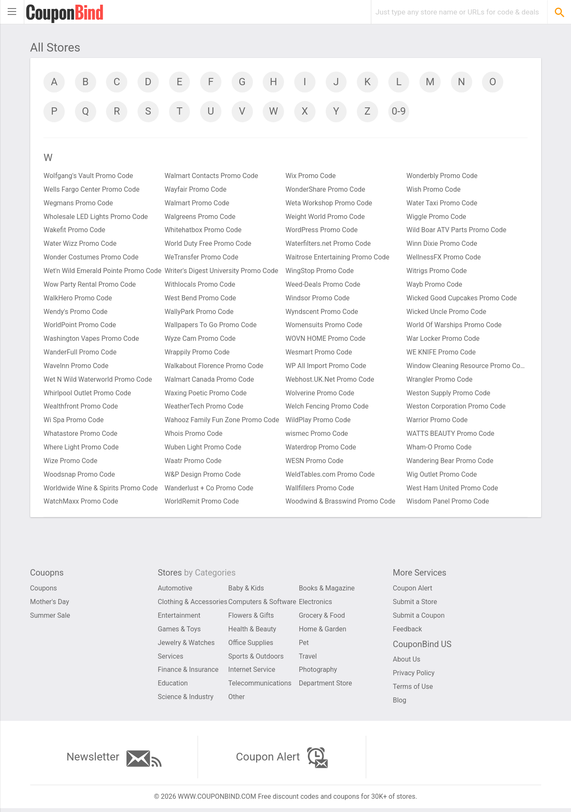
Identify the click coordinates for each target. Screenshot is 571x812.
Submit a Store (415, 605)
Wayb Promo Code (435, 286)
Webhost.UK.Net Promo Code (330, 381)
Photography (318, 673)
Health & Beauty (252, 632)
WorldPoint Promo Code (80, 326)
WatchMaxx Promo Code (81, 504)
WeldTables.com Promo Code (331, 476)
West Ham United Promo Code (453, 490)
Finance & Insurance (188, 673)
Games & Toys (179, 632)
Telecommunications (260, 686)
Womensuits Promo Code (324, 326)
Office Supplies (250, 646)
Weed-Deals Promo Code (323, 286)
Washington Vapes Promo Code (92, 340)
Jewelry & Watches (186, 646)
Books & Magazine (327, 591)
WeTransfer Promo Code (202, 258)
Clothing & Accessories (193, 605)
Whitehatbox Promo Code (203, 231)
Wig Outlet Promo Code (442, 476)
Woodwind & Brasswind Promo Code (341, 504)
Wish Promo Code (434, 190)
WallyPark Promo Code (199, 313)
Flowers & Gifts (251, 618)
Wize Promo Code (71, 463)
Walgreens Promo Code (200, 217)
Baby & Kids (246, 591)
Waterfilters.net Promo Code (328, 245)
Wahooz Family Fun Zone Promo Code (222, 422)
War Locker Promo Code (443, 340)
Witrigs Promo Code (437, 272)
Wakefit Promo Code (75, 231)
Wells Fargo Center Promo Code (92, 190)
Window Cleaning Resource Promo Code (467, 367)
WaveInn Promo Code (76, 367)
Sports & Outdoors (256, 659)
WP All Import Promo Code (326, 367)
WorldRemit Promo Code (202, 504)
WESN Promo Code (315, 463)
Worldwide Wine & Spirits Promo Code (101, 490)
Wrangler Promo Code (440, 381)
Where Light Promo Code (81, 449)
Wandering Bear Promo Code (450, 463)
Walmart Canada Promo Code (210, 381)
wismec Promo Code (317, 436)
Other (236, 700)
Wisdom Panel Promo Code (448, 504)
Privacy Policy (414, 676)
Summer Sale (50, 618)
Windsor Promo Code (318, 299)
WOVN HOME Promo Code (326, 340)
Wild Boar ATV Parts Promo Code (457, 231)
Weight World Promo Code (325, 217)
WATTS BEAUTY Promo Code (451, 436)
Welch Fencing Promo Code (327, 408)
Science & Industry (186, 700)
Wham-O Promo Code (439, 449)
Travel (308, 659)
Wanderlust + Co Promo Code (209, 490)
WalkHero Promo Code (78, 299)
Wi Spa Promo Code (74, 422)
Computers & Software (262, 605)
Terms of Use (413, 690)
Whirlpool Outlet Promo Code (88, 395)
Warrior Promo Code (437, 422)
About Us (407, 663)
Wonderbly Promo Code (442, 177)
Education (173, 686)
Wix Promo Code (311, 177)
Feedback (407, 632)
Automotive (175, 591)
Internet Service (251, 673)
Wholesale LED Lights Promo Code (96, 217)
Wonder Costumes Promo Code (91, 258)
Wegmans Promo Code (79, 204)
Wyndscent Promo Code (322, 313)
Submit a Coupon (419, 618)
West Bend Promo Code (201, 299)
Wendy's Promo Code (76, 313)
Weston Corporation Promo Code (456, 408)
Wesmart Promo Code (319, 354)
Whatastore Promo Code (81, 436)
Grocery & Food (322, 618)
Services (171, 659)
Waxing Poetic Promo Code (206, 395)
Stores (197, 576)
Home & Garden (323, 632)
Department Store (326, 686)
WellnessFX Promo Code (444, 258)
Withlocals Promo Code (200, 286)
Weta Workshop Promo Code (329, 204)
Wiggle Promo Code (437, 217)
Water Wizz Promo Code (80, 245)
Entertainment (179, 618)
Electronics (316, 605)
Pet (304, 646)
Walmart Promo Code (197, 204)
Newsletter (113, 761)
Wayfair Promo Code (196, 190)
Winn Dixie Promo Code (442, 245)
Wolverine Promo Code (320, 395)
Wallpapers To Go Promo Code (211, 326)
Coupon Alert (413, 591)
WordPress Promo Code (322, 231)
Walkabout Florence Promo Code (214, 367)
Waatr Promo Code (193, 463)
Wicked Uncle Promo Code (447, 313)
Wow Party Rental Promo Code (90, 286)
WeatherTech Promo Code (204, 408)
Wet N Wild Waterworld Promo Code (98, 381)
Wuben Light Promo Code (203, 449)
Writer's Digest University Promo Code (222, 272)
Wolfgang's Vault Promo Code (89, 177)
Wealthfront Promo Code (81, 408)
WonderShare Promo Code (326, 190)
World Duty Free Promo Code (208, 245)
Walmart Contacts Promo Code (212, 177)
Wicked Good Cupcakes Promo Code (462, 299)
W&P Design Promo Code (203, 476)
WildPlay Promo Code (318, 422)
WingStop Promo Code (320, 272)
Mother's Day (49, 605)
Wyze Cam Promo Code (200, 340)
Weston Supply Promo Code (449, 395)
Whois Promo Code (194, 436)
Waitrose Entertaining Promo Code (338, 258)
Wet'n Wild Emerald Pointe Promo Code (103, 272)
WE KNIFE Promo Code (441, 354)
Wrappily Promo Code (197, 354)
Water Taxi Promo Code (442, 204)
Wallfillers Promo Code (320, 490)
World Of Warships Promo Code (454, 326)
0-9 (400, 112)
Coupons (43, 591)
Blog (400, 704)
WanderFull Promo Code (80, 354)
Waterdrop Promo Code (321, 449)
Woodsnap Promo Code (80, 476)
